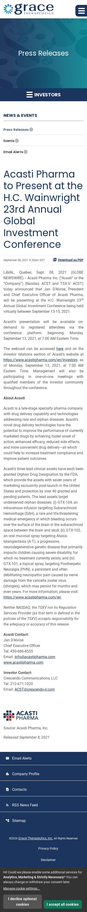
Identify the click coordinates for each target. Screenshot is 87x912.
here (59, 349)
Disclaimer (48, 860)
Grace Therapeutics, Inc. (35, 838)
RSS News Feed (22, 805)
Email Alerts (13, 152)
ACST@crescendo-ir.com (35, 689)
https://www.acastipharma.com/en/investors (40, 360)
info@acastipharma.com (35, 657)
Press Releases (16, 129)
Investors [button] (43, 94)
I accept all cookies (63, 904)
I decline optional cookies (22, 902)
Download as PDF (68, 260)
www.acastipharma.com (23, 662)
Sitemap (16, 820)
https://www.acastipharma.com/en (32, 597)
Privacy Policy (48, 848)
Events (8, 140)
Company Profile (22, 774)
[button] (81, 11)
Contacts (16, 789)
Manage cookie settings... (21, 888)
